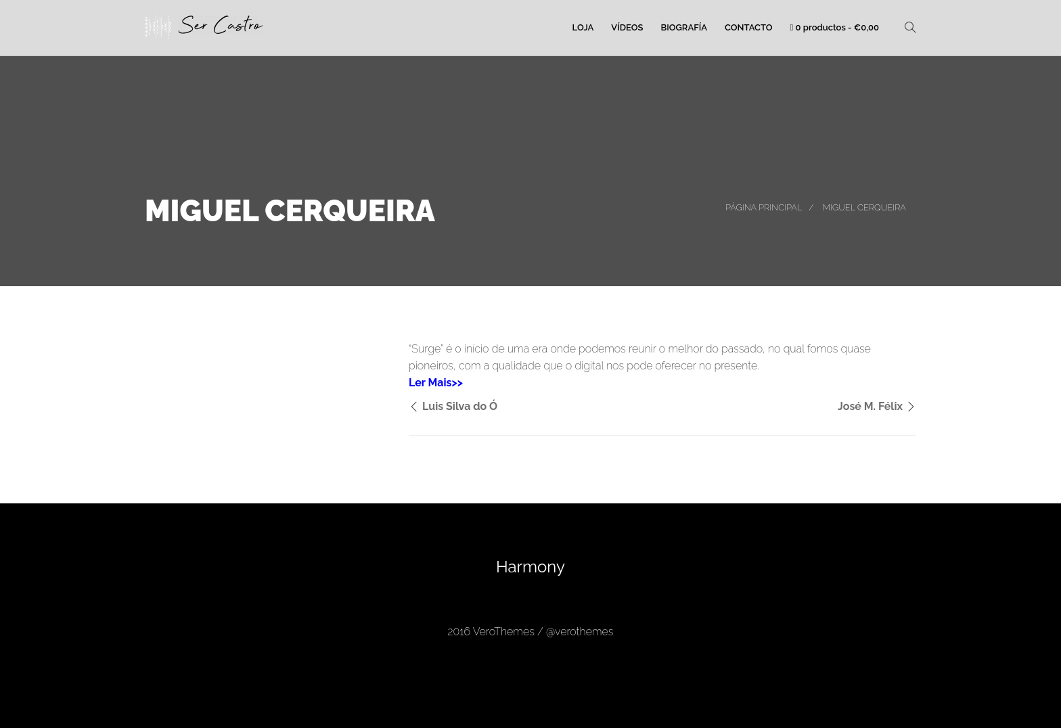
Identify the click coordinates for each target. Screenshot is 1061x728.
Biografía (683, 27)
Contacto (749, 27)
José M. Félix (870, 406)
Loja (583, 27)
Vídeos (627, 27)
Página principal (763, 207)
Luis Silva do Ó (459, 406)
